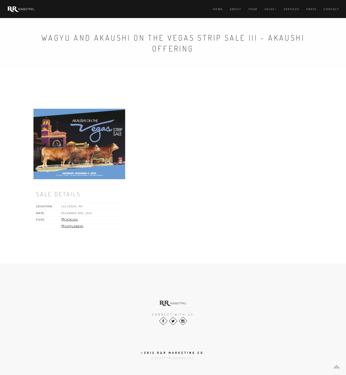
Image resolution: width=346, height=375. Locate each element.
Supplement (72, 226)
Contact (331, 9)
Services (291, 9)
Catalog (69, 219)
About (235, 9)
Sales (271, 9)
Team (252, 9)
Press (311, 9)
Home (218, 9)
